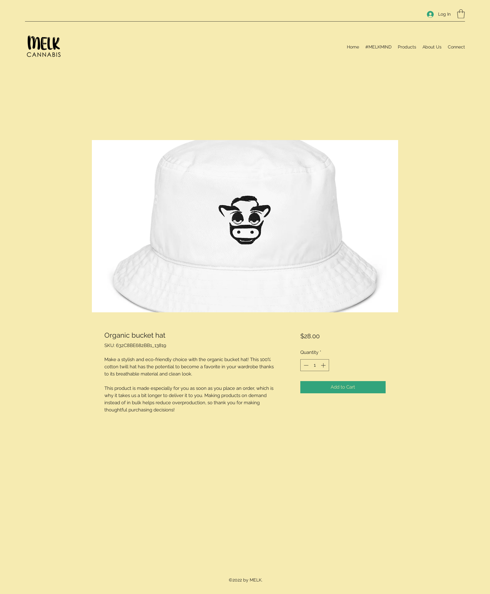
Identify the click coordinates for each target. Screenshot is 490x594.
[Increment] (324, 365)
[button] (461, 13)
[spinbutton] (314, 365)
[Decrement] (305, 365)
